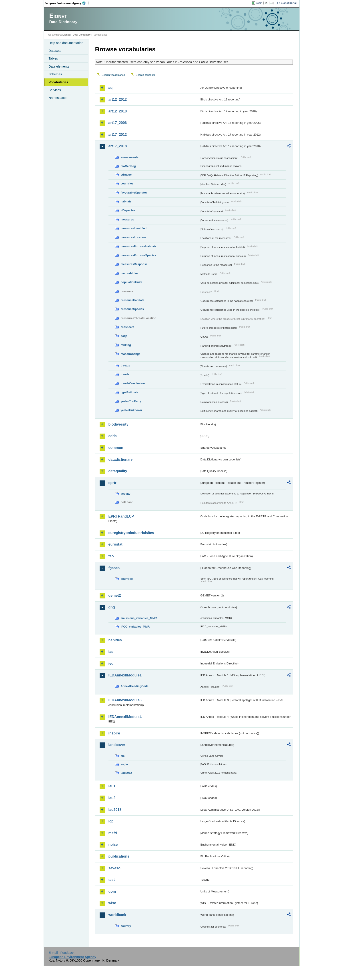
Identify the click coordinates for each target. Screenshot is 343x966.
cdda (112, 436)
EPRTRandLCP (121, 516)
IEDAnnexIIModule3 (125, 700)
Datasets (55, 50)
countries (127, 183)
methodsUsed (130, 273)
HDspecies (128, 210)
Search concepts (145, 75)
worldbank (117, 915)
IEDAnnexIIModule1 (125, 675)
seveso (114, 868)
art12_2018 (117, 111)
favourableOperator (134, 192)
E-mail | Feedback (61, 952)
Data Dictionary (81, 34)
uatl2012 (126, 772)
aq (110, 88)
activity (125, 493)
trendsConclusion (133, 383)
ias (110, 652)
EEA (66, 3)
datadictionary (120, 459)
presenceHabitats (132, 300)
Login (259, 3)
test (111, 880)
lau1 (112, 786)
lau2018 (115, 810)
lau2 (112, 798)
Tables (53, 58)
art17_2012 (117, 134)
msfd (112, 833)
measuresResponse (134, 264)
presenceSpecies (132, 309)
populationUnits (131, 282)
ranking (126, 345)
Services (55, 90)
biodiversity (118, 424)
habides (115, 640)
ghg (111, 607)
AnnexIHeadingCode (134, 686)
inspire (114, 733)
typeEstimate (129, 392)
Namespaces (58, 98)
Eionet (66, 34)
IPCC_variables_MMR (135, 626)
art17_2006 (117, 123)
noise (113, 844)
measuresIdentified (134, 228)
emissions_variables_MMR (139, 618)
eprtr (112, 483)
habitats (126, 201)
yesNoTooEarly (131, 401)
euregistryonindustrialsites (131, 533)
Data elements (59, 66)
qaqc (124, 336)
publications (118, 856)
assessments (129, 157)
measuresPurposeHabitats (138, 246)
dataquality (117, 471)
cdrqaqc (126, 174)
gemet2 (114, 595)
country (126, 926)
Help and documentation (66, 43)
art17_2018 (117, 146)
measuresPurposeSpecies (138, 255)
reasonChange (130, 354)
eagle (124, 764)
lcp (111, 821)
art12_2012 (117, 99)
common (115, 448)
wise (112, 903)
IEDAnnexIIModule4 (125, 717)
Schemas (55, 74)
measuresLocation (133, 237)
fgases (114, 568)
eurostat (115, 544)
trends (125, 374)
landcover (116, 745)
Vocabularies (58, 82)
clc (123, 756)
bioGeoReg (128, 166)
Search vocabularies (113, 75)
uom (112, 891)
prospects (127, 327)
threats (125, 365)
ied (111, 663)
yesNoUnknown (131, 410)
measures (127, 219)
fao (111, 556)
